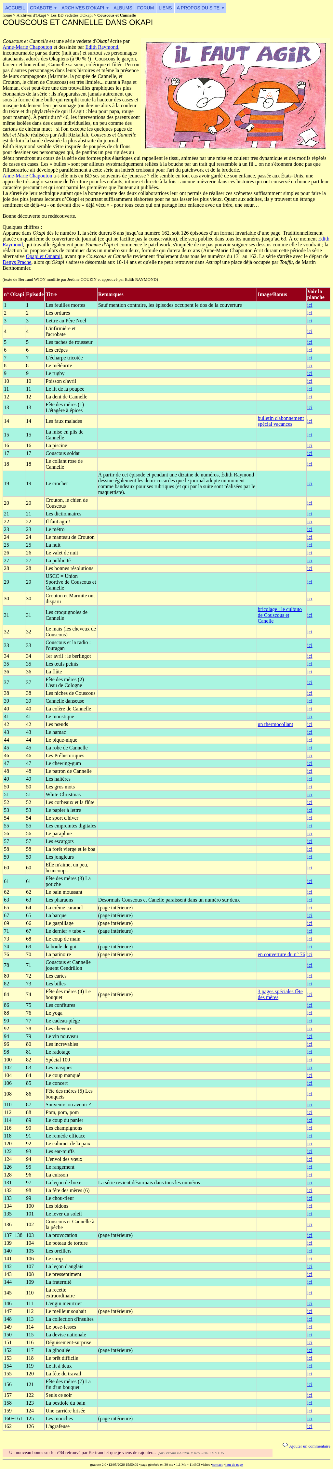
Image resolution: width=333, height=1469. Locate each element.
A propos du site (198, 7)
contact (217, 1464)
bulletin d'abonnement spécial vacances (281, 421)
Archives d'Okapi (82, 7)
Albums (122, 7)
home (7, 15)
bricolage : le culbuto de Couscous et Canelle (280, 615)
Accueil (15, 7)
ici (310, 305)
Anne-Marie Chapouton (27, 47)
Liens (165, 7)
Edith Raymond (102, 47)
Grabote (41, 7)
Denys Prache (17, 262)
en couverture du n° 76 (281, 954)
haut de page (234, 1464)
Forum (145, 7)
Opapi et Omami (43, 256)
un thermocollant (275, 724)
